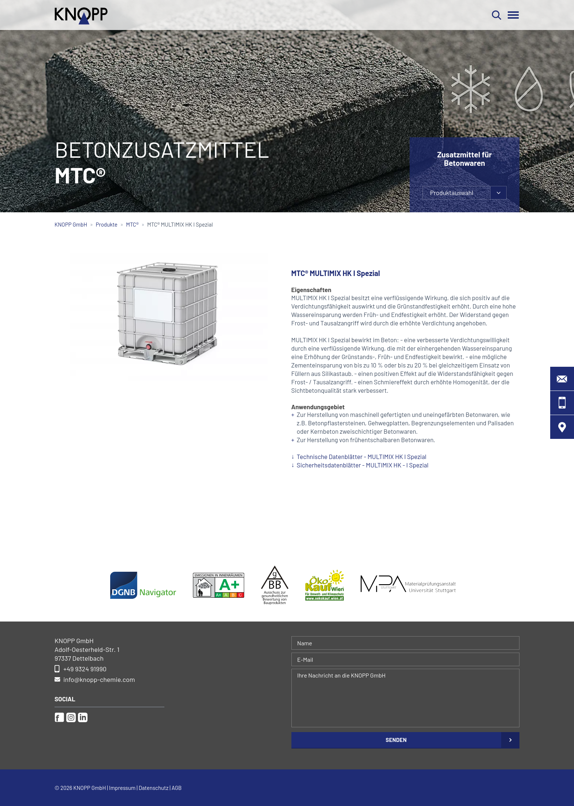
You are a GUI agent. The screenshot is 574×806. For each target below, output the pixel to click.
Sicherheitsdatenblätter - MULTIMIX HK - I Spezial (363, 465)
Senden (396, 739)
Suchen (496, 15)
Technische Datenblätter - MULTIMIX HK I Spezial (361, 456)
